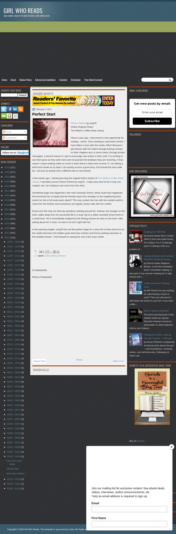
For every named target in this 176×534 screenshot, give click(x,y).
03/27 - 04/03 (14, 419)
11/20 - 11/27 (14, 265)
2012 (7, 232)
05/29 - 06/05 (14, 381)
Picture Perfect (78, 123)
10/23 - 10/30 (14, 283)
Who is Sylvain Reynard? (156, 310)
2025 (7, 172)
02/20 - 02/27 (14, 442)
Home (4, 80)
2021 (7, 191)
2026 (7, 167)
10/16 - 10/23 (14, 288)
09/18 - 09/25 (14, 307)
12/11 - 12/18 (14, 251)
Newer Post (39, 361)
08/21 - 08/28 (14, 325)
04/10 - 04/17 (14, 409)
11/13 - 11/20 (14, 269)
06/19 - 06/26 (14, 368)
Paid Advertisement (93, 80)
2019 (7, 200)
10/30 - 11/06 (14, 279)
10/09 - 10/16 (14, 293)
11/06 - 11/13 (14, 274)
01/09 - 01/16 (14, 488)
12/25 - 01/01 (14, 241)
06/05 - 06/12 (14, 377)
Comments (10, 137)
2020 (7, 195)
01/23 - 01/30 (14, 479)
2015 (7, 219)
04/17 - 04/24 (14, 405)
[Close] (171, 446)
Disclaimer (76, 80)
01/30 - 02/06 (14, 456)
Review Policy (26, 80)
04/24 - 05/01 (14, 400)
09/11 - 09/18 (14, 312)
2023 (7, 181)
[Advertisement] (88, 49)
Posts (7, 132)
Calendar (63, 80)
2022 (7, 186)
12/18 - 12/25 (14, 246)
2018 (7, 204)
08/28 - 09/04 (14, 321)
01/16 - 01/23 (14, 483)
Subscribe (152, 121)
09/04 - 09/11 (14, 316)
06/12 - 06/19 (14, 372)
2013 (7, 228)
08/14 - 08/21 (14, 330)
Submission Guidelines (45, 80)
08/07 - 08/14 (14, 335)
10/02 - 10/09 (14, 297)
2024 (7, 176)
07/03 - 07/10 (14, 358)
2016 (7, 214)
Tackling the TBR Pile (154, 232)
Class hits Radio (76, 529)
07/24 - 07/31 (14, 344)
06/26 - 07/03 (14, 363)
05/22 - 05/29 (14, 386)
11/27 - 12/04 (14, 260)
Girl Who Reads (23, 10)
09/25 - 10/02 (14, 302)
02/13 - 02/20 (14, 447)
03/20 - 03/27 (14, 424)
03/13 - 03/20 (14, 428)
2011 (7, 237)
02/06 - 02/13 (14, 452)
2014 (7, 223)
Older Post (118, 361)
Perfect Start (13, 468)
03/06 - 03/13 (14, 433)
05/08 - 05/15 (14, 396)
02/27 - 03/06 (14, 437)
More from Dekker (16, 473)
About (13, 80)
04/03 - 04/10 (14, 414)
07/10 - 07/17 (14, 353)
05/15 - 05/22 (14, 391)
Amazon (140, 441)
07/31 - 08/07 (14, 340)
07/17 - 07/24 (14, 349)
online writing (51, 255)
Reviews (62, 255)
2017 (7, 209)
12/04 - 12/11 (14, 255)
